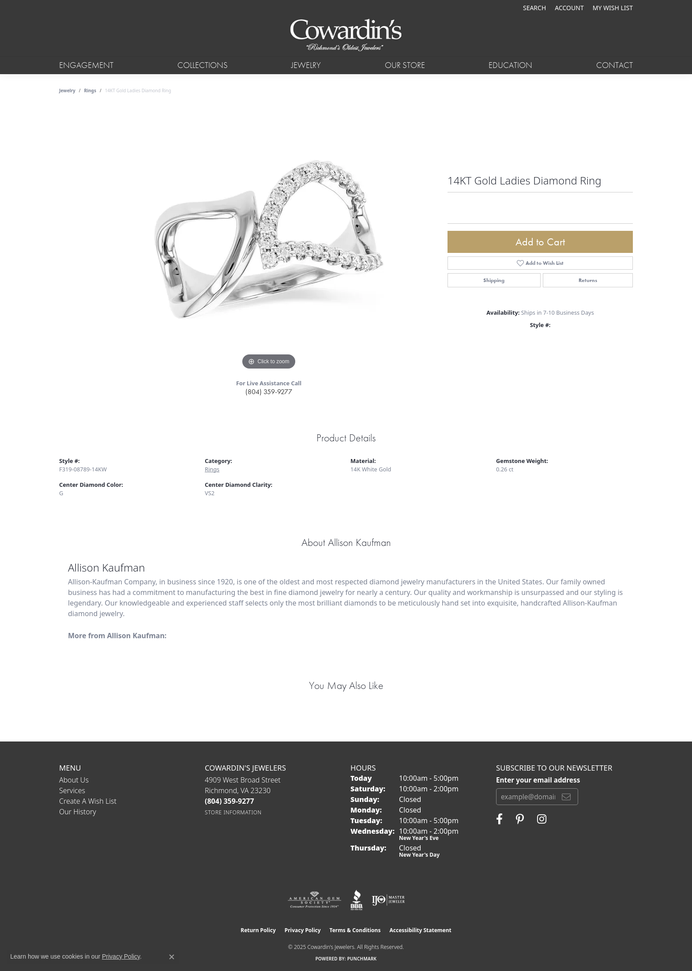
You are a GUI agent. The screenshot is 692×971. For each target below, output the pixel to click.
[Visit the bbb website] (356, 900)
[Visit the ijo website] (388, 900)
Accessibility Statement (420, 930)
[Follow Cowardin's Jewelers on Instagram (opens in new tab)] (542, 819)
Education (510, 65)
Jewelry (306, 65)
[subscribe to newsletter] (566, 797)
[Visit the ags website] (314, 900)
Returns (588, 280)
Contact (614, 65)
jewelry (67, 90)
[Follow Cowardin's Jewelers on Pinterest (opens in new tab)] (519, 819)
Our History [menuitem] (77, 812)
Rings (90, 90)
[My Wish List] (613, 7)
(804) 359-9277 (268, 391)
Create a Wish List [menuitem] (88, 801)
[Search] (534, 7)
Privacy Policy (303, 930)
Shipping (493, 280)
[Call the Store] (229, 801)
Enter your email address (538, 779)
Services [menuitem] (72, 790)
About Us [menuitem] (74, 780)
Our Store (405, 65)
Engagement (86, 65)
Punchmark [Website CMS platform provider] (362, 959)
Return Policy (258, 930)
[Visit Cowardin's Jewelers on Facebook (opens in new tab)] (499, 819)
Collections (202, 65)
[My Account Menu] (569, 7)
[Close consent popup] (171, 957)
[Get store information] (233, 812)
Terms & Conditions (355, 930)
